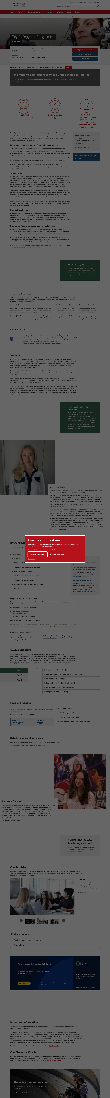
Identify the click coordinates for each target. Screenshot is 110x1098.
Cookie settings (32, 559)
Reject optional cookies (57, 554)
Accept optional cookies (37, 554)
